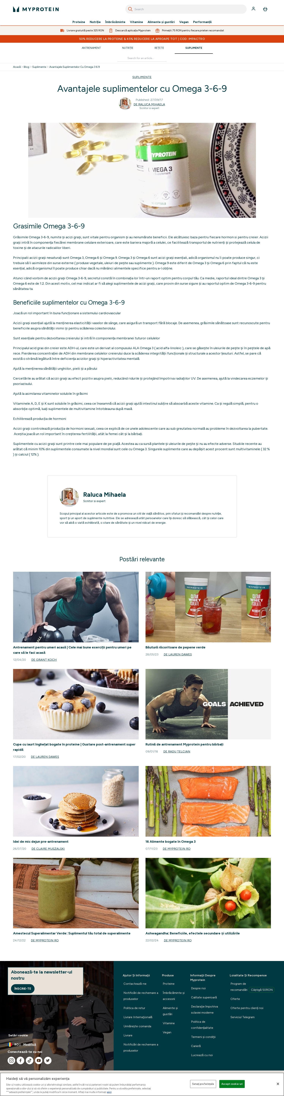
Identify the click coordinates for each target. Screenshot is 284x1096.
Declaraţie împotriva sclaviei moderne (204, 1009)
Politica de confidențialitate (202, 1025)
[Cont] (254, 9)
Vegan (184, 22)
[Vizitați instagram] (11, 1060)
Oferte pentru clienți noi (247, 1008)
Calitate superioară (204, 997)
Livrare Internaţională (138, 1017)
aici (109, 1092)
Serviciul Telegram (243, 1017)
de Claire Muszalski (48, 848)
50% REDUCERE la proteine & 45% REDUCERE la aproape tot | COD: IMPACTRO (142, 39)
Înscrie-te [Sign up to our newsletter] (22, 988)
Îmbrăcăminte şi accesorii (174, 996)
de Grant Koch (44, 660)
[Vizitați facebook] (20, 1060)
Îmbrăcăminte (115, 22)
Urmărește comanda (137, 1026)
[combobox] (186, 9)
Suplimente (193, 48)
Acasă (17, 67)
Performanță (202, 22)
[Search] (130, 9)
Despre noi (198, 988)
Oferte (235, 999)
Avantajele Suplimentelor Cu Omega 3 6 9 (74, 67)
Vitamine (136, 22)
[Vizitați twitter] (48, 1060)
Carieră (196, 1046)
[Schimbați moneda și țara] (57, 1044)
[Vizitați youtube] (38, 1060)
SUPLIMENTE (142, 77)
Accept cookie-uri (232, 1084)
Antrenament (91, 48)
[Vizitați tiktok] (29, 1060)
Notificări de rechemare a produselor (141, 996)
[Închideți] (278, 1084)
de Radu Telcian (176, 751)
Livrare (128, 1035)
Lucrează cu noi (202, 1055)
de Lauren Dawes (178, 654)
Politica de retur (134, 1008)
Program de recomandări (252, 987)
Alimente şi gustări (161, 22)
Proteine (78, 22)
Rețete (159, 48)
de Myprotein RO (176, 848)
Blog (26, 67)
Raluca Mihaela (104, 494)
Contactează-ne (135, 983)
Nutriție (95, 22)
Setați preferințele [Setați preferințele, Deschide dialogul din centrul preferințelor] (203, 1084)
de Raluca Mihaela (149, 104)
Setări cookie (18, 1035)
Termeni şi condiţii (203, 1037)
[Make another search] (141, 58)
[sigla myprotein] (36, 9)
